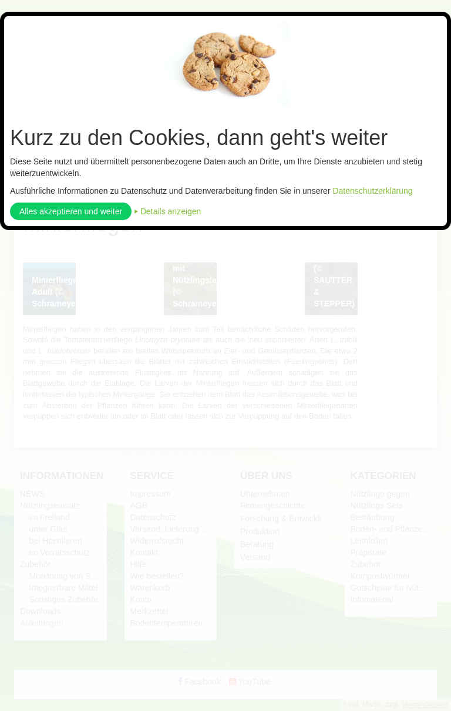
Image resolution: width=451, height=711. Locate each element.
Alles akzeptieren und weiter (70, 211)
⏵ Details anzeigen (167, 211)
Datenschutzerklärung (372, 191)
